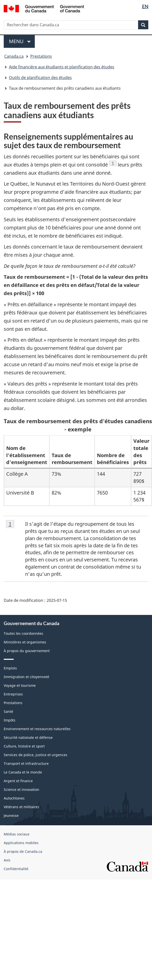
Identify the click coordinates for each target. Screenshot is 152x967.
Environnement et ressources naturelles (37, 728)
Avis (7, 860)
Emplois (10, 668)
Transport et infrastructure (26, 763)
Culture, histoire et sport (24, 746)
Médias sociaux (16, 834)
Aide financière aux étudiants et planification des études (61, 67)
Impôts (9, 720)
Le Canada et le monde (23, 772)
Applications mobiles (21, 842)
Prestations (41, 56)
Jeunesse (11, 815)
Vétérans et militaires (21, 806)
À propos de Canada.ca (23, 851)
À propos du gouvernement (27, 650)
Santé (8, 711)
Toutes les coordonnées (23, 633)
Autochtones (14, 798)
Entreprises (13, 694)
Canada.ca (14, 56)
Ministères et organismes (25, 642)
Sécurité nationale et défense (28, 737)
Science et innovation (21, 789)
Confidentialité (16, 868)
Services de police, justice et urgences (35, 754)
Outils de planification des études (40, 77)
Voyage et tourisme (20, 685)
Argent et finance (18, 780)
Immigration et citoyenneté (26, 676)
